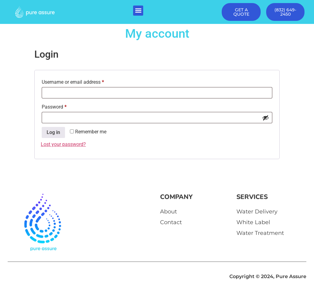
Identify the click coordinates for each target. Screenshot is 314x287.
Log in (53, 132)
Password (63, 106)
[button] (138, 11)
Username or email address (82, 81)
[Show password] (265, 117)
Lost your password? (63, 144)
